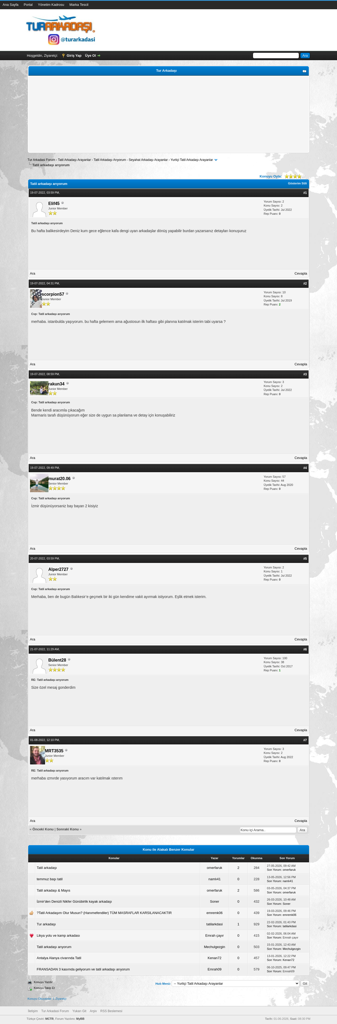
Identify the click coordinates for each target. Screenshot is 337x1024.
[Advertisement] (168, 114)
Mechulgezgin (214, 947)
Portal (28, 5)
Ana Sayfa (10, 5)
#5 (305, 559)
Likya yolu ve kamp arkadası (58, 935)
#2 (305, 283)
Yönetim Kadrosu (51, 5)
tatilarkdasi (214, 924)
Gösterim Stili (297, 183)
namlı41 (215, 879)
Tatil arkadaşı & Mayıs (53, 890)
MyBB (80, 1018)
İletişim (33, 1011)
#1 (305, 193)
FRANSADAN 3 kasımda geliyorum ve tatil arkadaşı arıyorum (83, 969)
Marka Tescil (79, 5)
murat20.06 (59, 478)
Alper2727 (58, 569)
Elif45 (54, 203)
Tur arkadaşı (46, 924)
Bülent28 (57, 660)
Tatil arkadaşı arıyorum (54, 947)
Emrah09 (214, 969)
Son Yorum (274, 869)
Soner (214, 901)
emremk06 (214, 913)
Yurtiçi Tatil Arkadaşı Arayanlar (192, 160)
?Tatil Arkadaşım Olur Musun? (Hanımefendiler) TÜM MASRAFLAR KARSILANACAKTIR (104, 913)
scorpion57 (53, 294)
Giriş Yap (74, 56)
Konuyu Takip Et (44, 987)
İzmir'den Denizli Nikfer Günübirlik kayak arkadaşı (74, 901)
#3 (305, 374)
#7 (305, 740)
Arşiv (93, 1011)
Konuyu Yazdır (43, 982)
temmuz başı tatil (50, 879)
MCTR (49, 1018)
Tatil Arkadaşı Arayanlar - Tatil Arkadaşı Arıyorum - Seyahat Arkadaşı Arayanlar (113, 160)
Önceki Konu (42, 829)
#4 (305, 468)
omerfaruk (214, 868)
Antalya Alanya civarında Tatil (59, 958)
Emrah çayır (214, 935)
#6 (305, 649)
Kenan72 (214, 958)
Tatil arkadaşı (47, 868)
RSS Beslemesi (111, 1011)
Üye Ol (90, 56)
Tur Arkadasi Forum (41, 160)
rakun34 (56, 384)
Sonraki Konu (67, 829)
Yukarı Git (79, 1011)
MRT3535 (54, 751)
